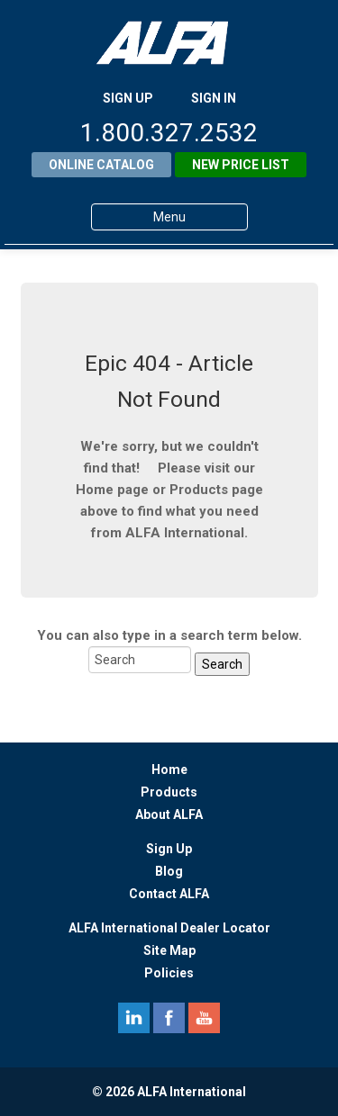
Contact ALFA (169, 893)
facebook (169, 1018)
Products (169, 792)
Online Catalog (101, 165)
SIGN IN (213, 98)
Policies (169, 973)
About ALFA (169, 814)
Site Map (169, 950)
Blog (169, 871)
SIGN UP (128, 98)
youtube (204, 1018)
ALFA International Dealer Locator (169, 928)
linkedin (134, 1018)
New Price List (240, 165)
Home (169, 769)
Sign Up (169, 849)
